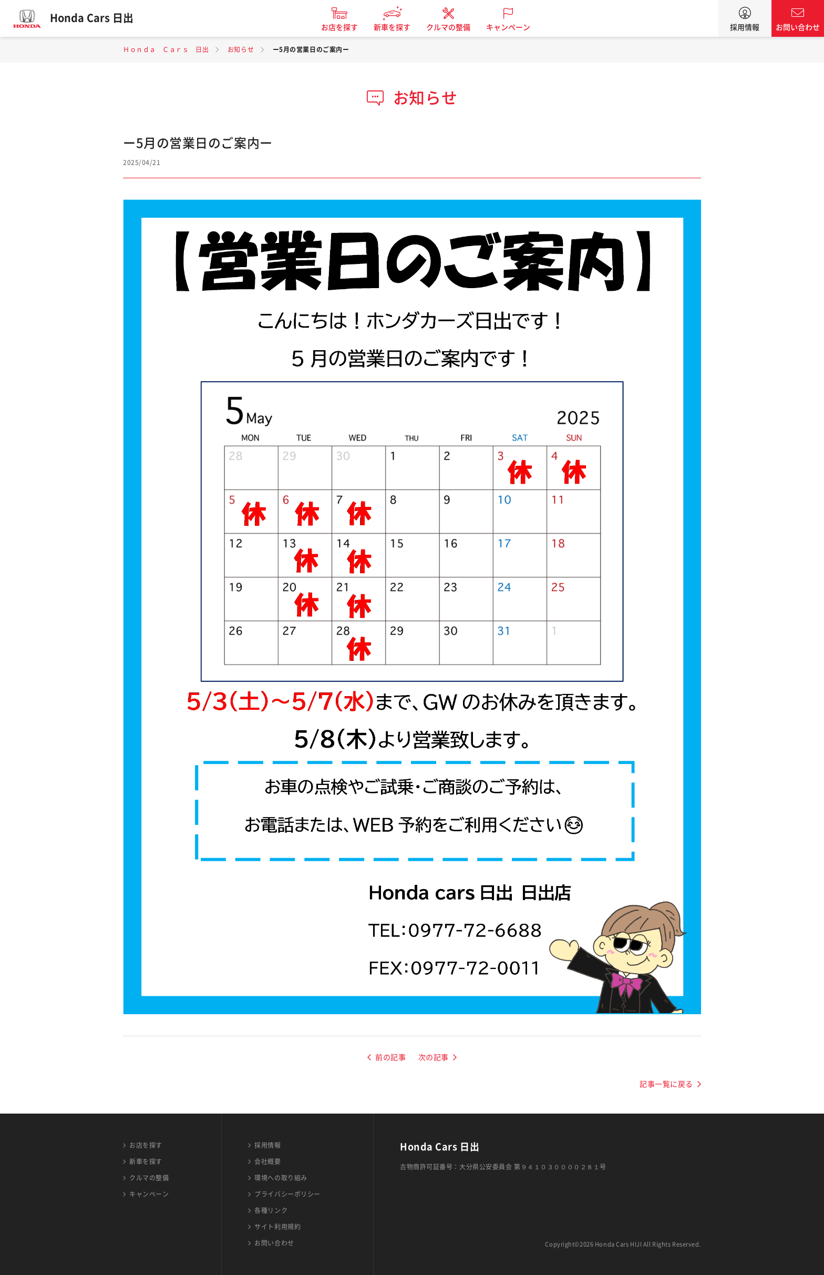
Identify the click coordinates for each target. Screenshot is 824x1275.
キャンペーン (509, 27)
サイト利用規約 (277, 1226)
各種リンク (270, 1210)
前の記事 (390, 1057)
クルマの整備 (449, 27)
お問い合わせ (798, 27)
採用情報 (744, 27)
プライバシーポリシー (287, 1194)
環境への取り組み (280, 1178)
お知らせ (241, 49)
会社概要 (267, 1161)
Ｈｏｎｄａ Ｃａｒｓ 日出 (166, 49)
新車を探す (392, 27)
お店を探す (340, 27)
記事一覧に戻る (666, 1084)
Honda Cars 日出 (92, 18)
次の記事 (433, 1057)
